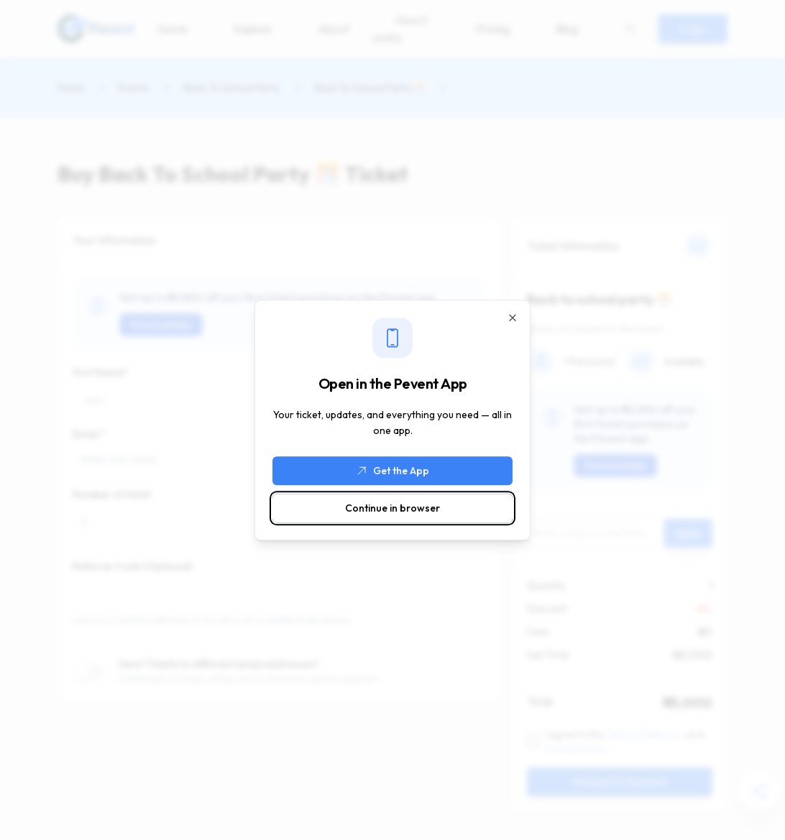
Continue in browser (392, 508)
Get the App (392, 470)
